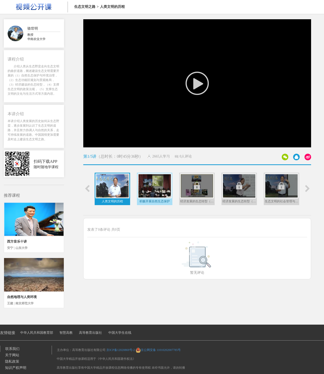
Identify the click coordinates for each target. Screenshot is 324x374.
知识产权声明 (15, 368)
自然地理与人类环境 (22, 297)
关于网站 (12, 355)
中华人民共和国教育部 (36, 332)
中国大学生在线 (119, 332)
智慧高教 (66, 332)
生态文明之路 (84, 7)
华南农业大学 (36, 39)
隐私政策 (12, 361)
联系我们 (12, 349)
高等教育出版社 (90, 332)
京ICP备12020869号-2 (120, 350)
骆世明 (32, 28)
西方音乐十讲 (17, 241)
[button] (87, 188)
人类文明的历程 (112, 7)
